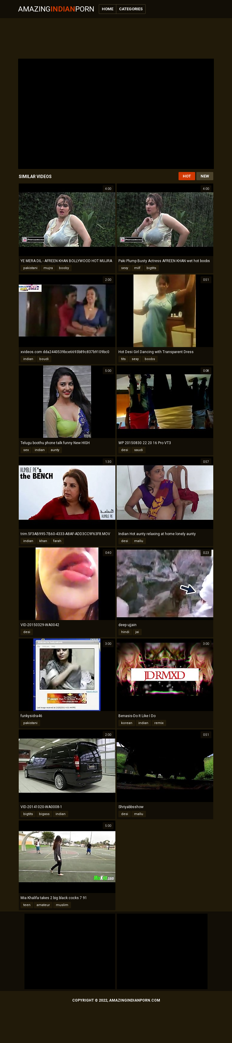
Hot (187, 176)
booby (64, 268)
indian (28, 359)
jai (137, 632)
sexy (124, 268)
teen (27, 905)
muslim (62, 905)
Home (107, 9)
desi (124, 450)
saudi (138, 450)
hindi (125, 632)
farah (57, 541)
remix (158, 723)
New (205, 176)
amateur (43, 905)
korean (126, 723)
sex (26, 450)
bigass (44, 814)
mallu (138, 541)
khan (43, 541)
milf (137, 268)
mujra (48, 268)
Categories (131, 9)
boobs (150, 359)
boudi (44, 359)
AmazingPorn (56, 9)
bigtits (151, 268)
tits (123, 359)
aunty (55, 450)
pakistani (30, 268)
